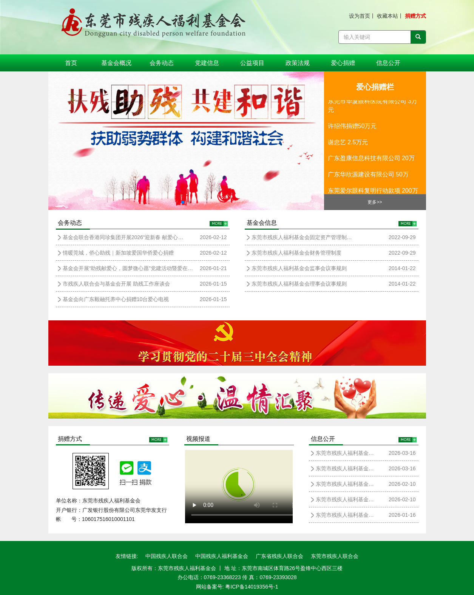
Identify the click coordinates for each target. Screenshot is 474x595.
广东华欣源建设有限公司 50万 (368, 176)
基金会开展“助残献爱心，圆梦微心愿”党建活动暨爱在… (128, 268)
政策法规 (298, 63)
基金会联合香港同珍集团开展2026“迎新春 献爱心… (123, 237)
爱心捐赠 (343, 63)
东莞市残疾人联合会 (334, 556)
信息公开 (388, 63)
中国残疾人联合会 (166, 556)
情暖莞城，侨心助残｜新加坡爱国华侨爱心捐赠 (118, 253)
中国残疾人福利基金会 (221, 556)
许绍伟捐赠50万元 (352, 127)
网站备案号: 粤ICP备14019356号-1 (237, 587)
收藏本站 (387, 16)
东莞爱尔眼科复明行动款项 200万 (373, 192)
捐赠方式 (415, 16)
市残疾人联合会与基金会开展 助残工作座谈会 (116, 284)
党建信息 (207, 63)
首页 (71, 63)
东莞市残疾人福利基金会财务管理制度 (296, 253)
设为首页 (359, 16)
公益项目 (252, 63)
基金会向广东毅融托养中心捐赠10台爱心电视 (116, 299)
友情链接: (127, 556)
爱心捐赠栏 (375, 87)
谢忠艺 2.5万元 (348, 144)
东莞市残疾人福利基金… (345, 453)
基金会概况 (116, 63)
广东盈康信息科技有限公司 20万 (371, 159)
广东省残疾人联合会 (279, 556)
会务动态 (162, 63)
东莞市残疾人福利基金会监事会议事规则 (299, 268)
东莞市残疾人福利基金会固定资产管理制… (302, 237)
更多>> (374, 202)
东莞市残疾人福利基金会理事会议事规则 (299, 284)
